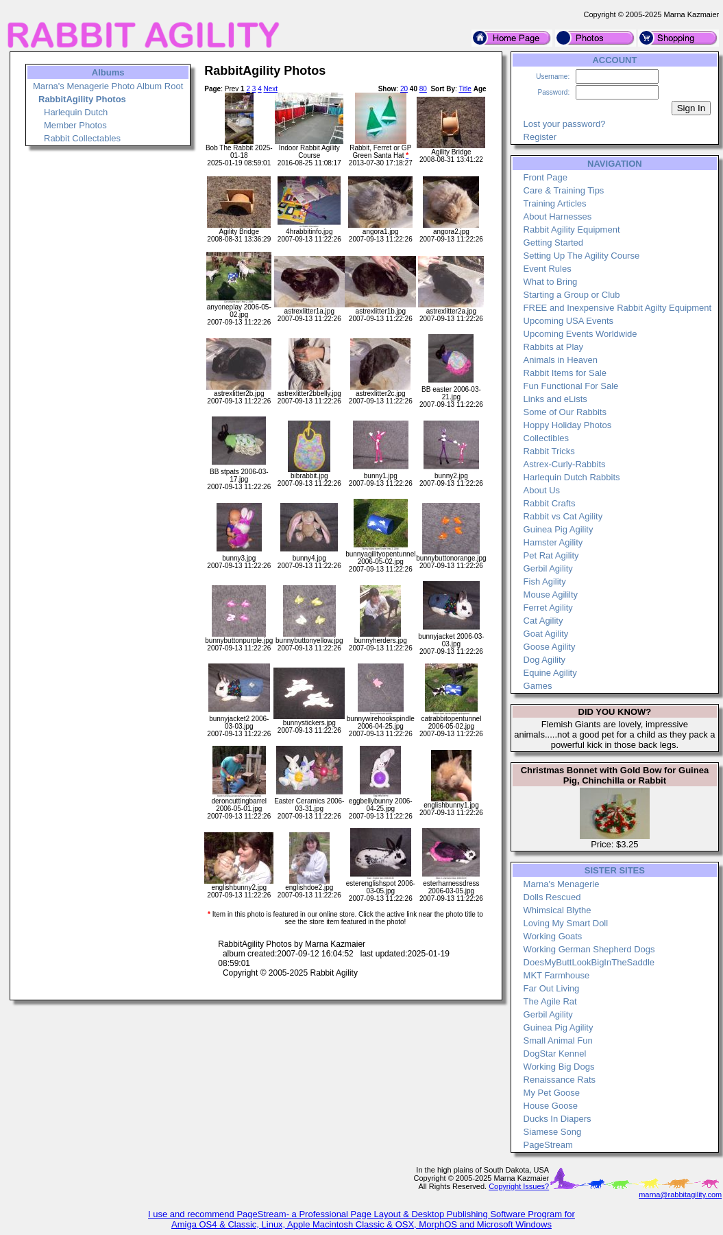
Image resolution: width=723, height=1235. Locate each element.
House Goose (551, 1106)
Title (464, 89)
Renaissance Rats (560, 1079)
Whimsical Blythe (557, 910)
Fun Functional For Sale (571, 386)
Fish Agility (545, 581)
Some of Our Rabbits (565, 412)
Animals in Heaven (561, 360)
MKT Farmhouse (557, 975)
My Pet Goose (552, 1092)
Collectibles (546, 438)
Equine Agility (550, 673)
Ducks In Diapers (557, 1119)
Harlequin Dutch (76, 112)
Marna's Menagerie (562, 884)
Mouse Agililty (551, 594)
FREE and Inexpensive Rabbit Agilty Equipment (618, 308)
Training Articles (555, 203)
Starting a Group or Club (572, 295)
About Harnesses (558, 216)
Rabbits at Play (553, 347)
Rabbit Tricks (549, 451)
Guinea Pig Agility (558, 529)
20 (404, 89)
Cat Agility (543, 620)
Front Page (545, 177)
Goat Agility (546, 633)
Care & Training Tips (564, 190)
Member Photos (75, 125)
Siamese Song (553, 1132)
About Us (542, 490)
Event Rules (548, 268)
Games (538, 686)
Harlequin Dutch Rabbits (572, 477)
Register (540, 137)
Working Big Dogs (559, 1066)
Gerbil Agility (548, 568)
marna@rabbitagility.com (680, 1194)
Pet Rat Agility (551, 555)
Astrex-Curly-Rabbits (565, 464)
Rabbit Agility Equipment (572, 229)
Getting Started (553, 242)
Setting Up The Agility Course (582, 255)
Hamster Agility (553, 542)
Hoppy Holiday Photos (568, 425)
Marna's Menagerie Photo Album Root (108, 86)
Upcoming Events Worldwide (580, 334)
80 (423, 89)
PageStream (548, 1145)
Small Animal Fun (558, 1040)
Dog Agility (544, 660)
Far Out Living (552, 988)
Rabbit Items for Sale (565, 373)
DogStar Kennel (555, 1053)
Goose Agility (550, 647)
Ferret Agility (548, 607)
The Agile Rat (550, 1001)
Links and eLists (555, 399)
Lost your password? (565, 124)
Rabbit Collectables (82, 138)
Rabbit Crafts (550, 503)
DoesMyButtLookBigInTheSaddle (589, 962)
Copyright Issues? (519, 1186)
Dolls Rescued (552, 897)
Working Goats (553, 936)
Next (270, 89)
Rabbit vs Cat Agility (563, 516)
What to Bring (551, 282)
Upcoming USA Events (569, 321)
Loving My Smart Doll (566, 923)
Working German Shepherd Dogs (589, 949)
